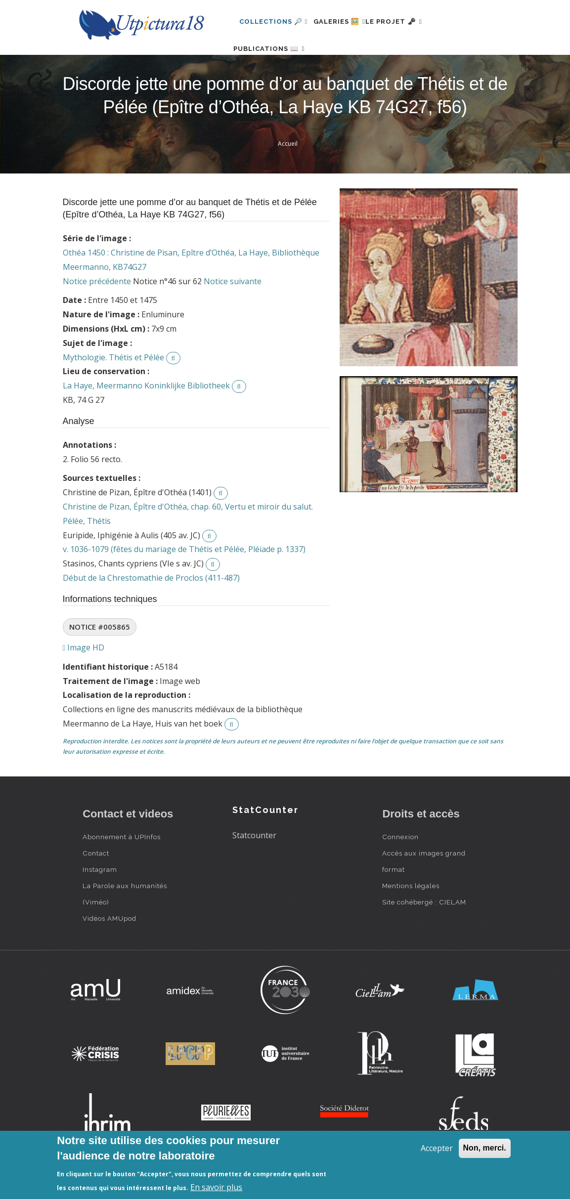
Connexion (400, 868)
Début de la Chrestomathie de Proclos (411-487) (151, 609)
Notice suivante (233, 312)
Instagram (100, 901)
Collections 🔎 (273, 21)
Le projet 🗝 (411, 21)
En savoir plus (216, 1187)
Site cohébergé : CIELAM (424, 934)
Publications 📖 (274, 64)
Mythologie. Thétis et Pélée (113, 389)
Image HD (84, 679)
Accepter (437, 1148)
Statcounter (254, 866)
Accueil (288, 175)
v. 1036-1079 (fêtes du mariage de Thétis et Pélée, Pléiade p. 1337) (184, 580)
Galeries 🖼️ (345, 21)
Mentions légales (410, 917)
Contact (96, 885)
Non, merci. (484, 1148)
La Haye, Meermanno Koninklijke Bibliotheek (146, 417)
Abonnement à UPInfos (122, 868)
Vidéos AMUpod (109, 950)
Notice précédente (97, 312)
